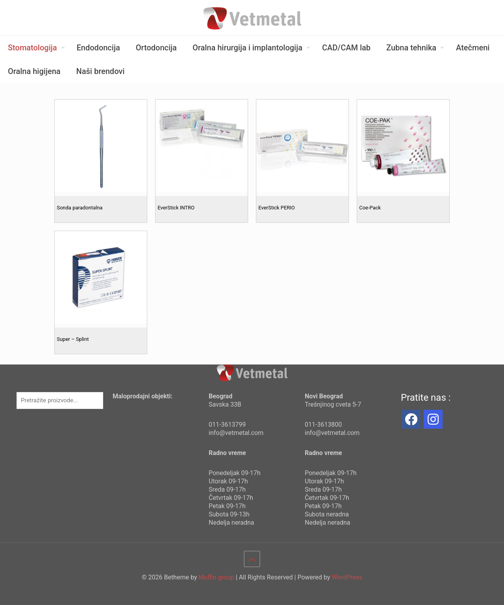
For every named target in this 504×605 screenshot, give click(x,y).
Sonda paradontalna (79, 208)
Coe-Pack (370, 208)
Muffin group (216, 577)
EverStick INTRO (176, 208)
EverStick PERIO (276, 208)
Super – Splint (73, 339)
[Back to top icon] (252, 559)
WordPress (347, 577)
